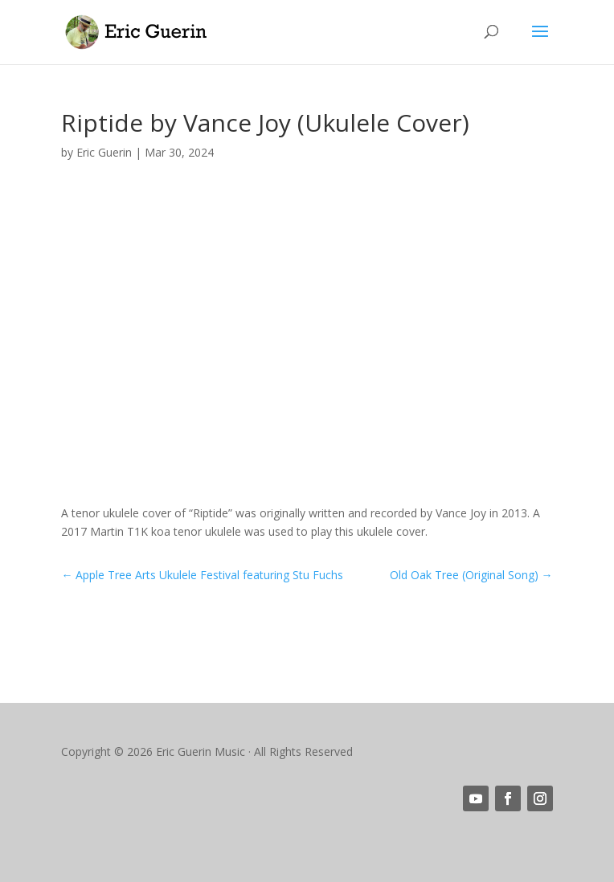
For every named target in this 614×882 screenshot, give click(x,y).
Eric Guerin (104, 152)
